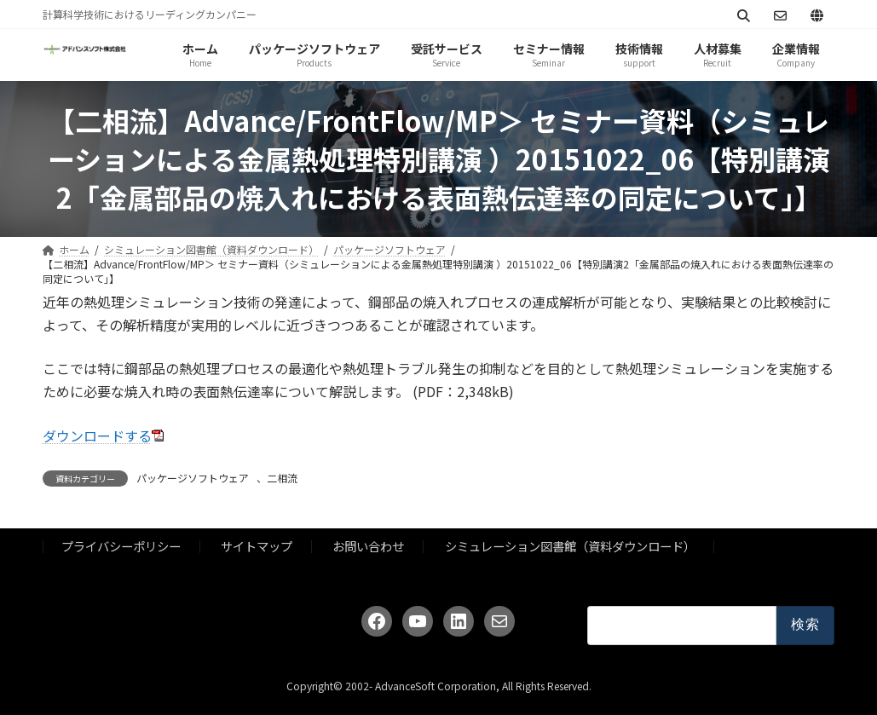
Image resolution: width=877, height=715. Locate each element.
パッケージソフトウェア (192, 477)
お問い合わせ (368, 546)
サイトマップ (256, 546)
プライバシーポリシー (121, 546)
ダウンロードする (97, 435)
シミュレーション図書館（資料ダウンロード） (570, 546)
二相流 (282, 477)
